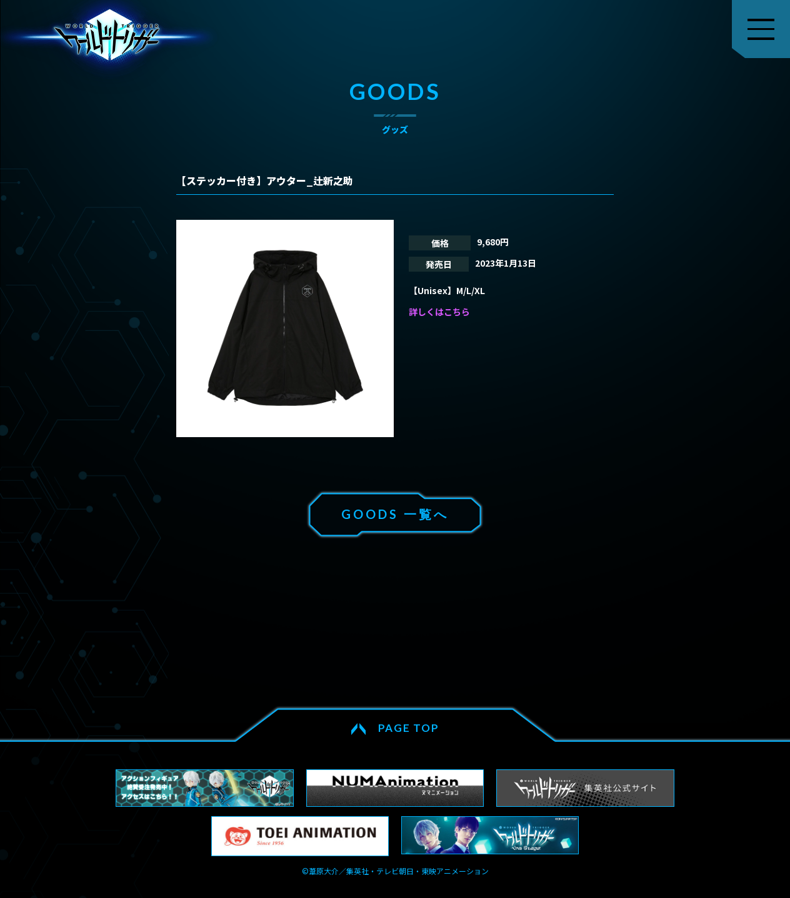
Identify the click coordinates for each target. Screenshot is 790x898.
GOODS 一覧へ (395, 513)
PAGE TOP (408, 727)
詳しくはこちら (439, 311)
